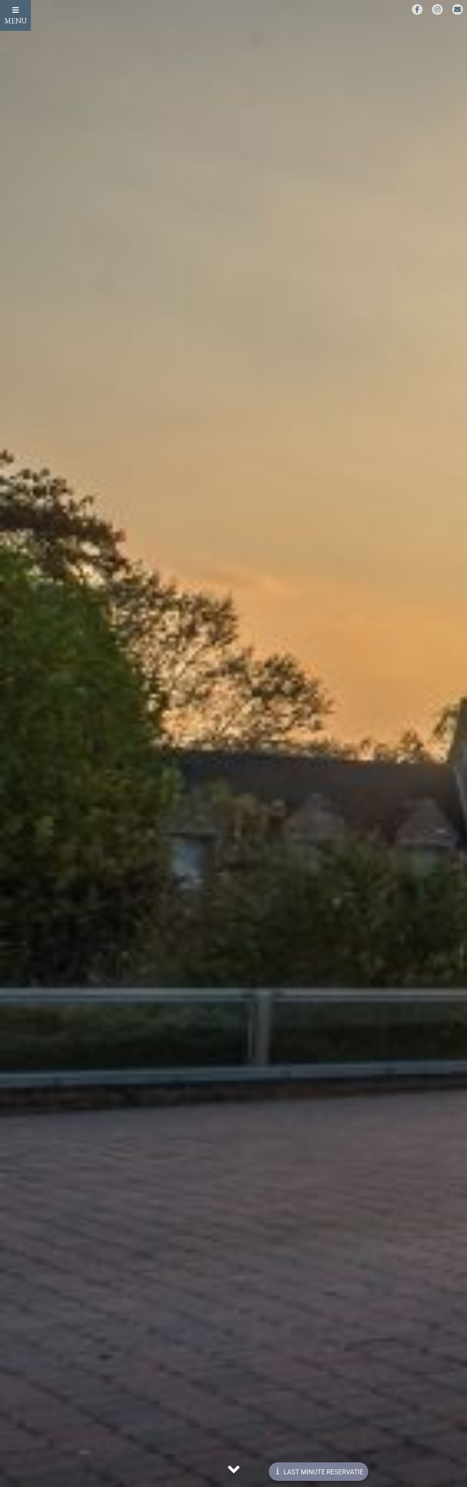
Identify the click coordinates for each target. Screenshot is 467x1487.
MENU (16, 15)
